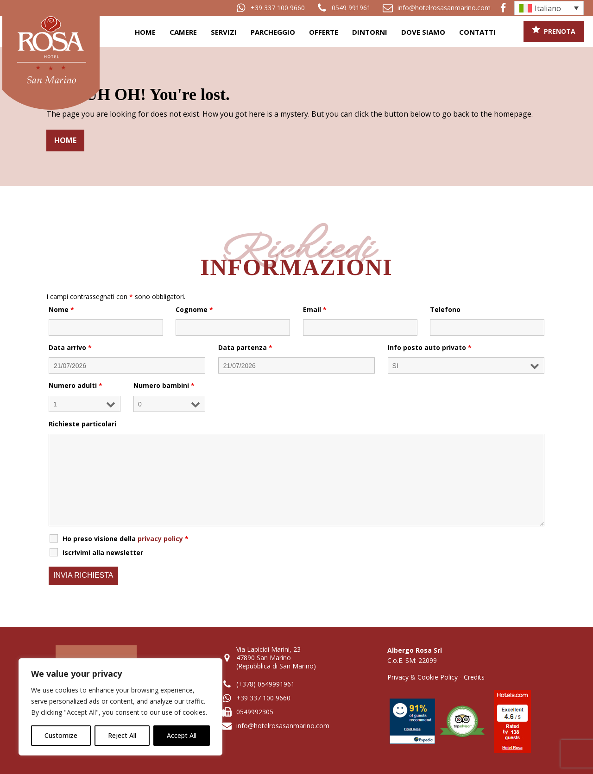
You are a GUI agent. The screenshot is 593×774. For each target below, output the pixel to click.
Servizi (224, 32)
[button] (270, 8)
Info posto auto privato (430, 347)
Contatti (477, 32)
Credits (474, 677)
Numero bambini (164, 385)
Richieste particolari (82, 423)
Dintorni (369, 32)
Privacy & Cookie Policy (422, 677)
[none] (549, 8)
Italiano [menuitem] (548, 8)
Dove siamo (423, 32)
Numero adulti (75, 385)
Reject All (122, 735)
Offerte (323, 32)
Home (145, 32)
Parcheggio (273, 32)
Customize (60, 735)
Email (315, 309)
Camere (183, 32)
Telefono (445, 309)
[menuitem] (549, 8)
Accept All (181, 735)
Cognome (194, 309)
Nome (61, 309)
